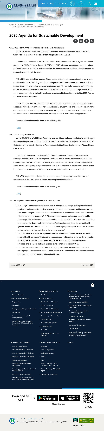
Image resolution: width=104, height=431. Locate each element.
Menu (96, 3)
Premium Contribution (20, 342)
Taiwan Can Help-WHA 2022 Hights (50, 25)
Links (42, 360)
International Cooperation (49, 374)
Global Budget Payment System (51, 316)
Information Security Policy (24, 419)
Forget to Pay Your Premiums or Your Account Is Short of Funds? (23, 378)
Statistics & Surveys (47, 353)
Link (18, 128)
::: (1, 1)
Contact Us (62, 3)
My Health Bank (46, 319)
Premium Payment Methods (21, 374)
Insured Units (73, 328)
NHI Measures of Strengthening (51, 312)
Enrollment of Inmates (76, 316)
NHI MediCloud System (49, 323)
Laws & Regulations (47, 349)
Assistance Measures (19, 360)
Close (92, 285)
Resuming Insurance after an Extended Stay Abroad (79, 312)
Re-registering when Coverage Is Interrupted (80, 306)
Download (44, 346)
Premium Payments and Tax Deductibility (21, 364)
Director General (17, 295)
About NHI (15, 291)
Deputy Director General (20, 298)
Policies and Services (48, 291)
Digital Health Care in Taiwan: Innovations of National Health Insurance (22, 323)
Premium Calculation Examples (23, 356)
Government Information (26, 25)
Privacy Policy (40, 419)
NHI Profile (16, 305)
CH (81, 3)
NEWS (70, 342)
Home (11, 25)
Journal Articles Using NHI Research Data (21, 317)
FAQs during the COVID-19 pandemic (50, 334)
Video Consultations (47, 305)
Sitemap (72, 3)
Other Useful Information (77, 325)
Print (81, 41)
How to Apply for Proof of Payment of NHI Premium (24, 370)
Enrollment (72, 291)
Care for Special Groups (49, 302)
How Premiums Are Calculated (22, 349)
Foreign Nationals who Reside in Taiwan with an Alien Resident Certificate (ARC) (80, 296)
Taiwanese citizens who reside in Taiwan (80, 320)
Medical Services (46, 298)
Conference (16, 312)
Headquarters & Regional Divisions (24, 309)
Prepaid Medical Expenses (50, 309)
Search (89, 3)
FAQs (52, 3)
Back (92, 41)
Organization (16, 302)
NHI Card (44, 295)
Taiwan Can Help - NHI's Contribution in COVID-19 (49, 364)
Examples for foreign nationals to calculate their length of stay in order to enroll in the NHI (80, 334)
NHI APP (44, 330)
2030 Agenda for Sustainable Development (28, 27)
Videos (43, 356)
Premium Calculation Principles (23, 353)
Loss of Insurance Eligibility (78, 302)
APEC (43, 3)
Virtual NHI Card (46, 326)
